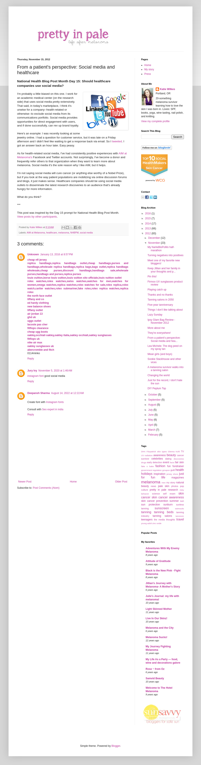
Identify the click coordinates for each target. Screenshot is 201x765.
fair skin (179, 462)
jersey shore (172, 474)
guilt (172, 470)
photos (174, 486)
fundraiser (178, 466)
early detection (154, 462)
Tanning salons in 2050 (161, 299)
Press (147, 73)
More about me (156, 327)
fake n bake (147, 466)
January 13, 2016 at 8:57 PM (56, 254)
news (153, 486)
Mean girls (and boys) (160, 354)
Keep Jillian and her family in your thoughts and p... (164, 270)
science (156, 493)
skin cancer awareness (168, 497)
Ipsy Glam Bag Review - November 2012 (161, 321)
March (152, 429)
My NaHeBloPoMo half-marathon (161, 249)
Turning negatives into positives (165, 255)
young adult (146, 523)
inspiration (160, 473)
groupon (166, 470)
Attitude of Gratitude (158, 561)
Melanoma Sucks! (156, 637)
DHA (143, 451)
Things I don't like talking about (165, 309)
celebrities (157, 458)
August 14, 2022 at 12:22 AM (67, 393)
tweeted (117, 141)
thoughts (170, 519)
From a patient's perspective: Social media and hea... (164, 339)
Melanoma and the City (160, 627)
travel (180, 519)
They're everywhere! (159, 332)
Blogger (115, 745)
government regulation (151, 470)
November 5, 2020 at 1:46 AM (55, 370)
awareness (159, 455)
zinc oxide (156, 523)
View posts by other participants (37, 216)
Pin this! (152, 276)
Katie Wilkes (36, 227)
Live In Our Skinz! (156, 618)
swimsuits (179, 508)
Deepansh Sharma (38, 393)
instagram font (35, 375)
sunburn (168, 504)
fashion (160, 466)
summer (174, 500)
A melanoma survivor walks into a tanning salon (165, 369)
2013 (148, 228)
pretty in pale (158, 489)
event (166, 462)
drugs (143, 462)
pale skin (163, 486)
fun (169, 466)
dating (168, 458)
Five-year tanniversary (160, 304)
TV (182, 451)
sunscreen (162, 508)
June (151, 414)
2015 (148, 218)
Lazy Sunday (155, 314)
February (153, 434)
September (154, 399)
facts (172, 462)
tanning (146, 512)
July (151, 409)
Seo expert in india (52, 409)
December (154, 237)
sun (182, 501)
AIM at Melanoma (36, 232)
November (154, 242)
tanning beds (163, 512)
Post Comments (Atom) (46, 487)
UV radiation (147, 455)
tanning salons (162, 515)
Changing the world (159, 375)
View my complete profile (155, 121)
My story (149, 69)
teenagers (146, 519)
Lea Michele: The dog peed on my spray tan (165, 347)
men (164, 482)
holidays (146, 473)
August (152, 404)
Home (73, 481)
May (151, 419)
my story (170, 482)
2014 (148, 223)
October (153, 394)
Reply (30, 358)
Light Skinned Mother (159, 608)
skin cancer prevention (154, 500)
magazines (177, 477)
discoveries (179, 459)
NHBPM (74, 232)
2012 (148, 233)
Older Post (121, 481)
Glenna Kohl (174, 451)
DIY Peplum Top (157, 388)
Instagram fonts (55, 402)
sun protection (150, 504)
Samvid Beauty (155, 678)
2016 (148, 213)
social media (86, 232)
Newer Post (24, 481)
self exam (169, 493)
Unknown (33, 254)
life (163, 477)
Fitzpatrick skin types (157, 451)
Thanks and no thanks (160, 294)
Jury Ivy (32, 370)
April (151, 424)
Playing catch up (157, 289)
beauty (171, 455)
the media (159, 519)
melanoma (63, 232)
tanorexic (180, 516)
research (173, 489)
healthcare (51, 232)
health (180, 470)
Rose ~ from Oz (155, 668)
